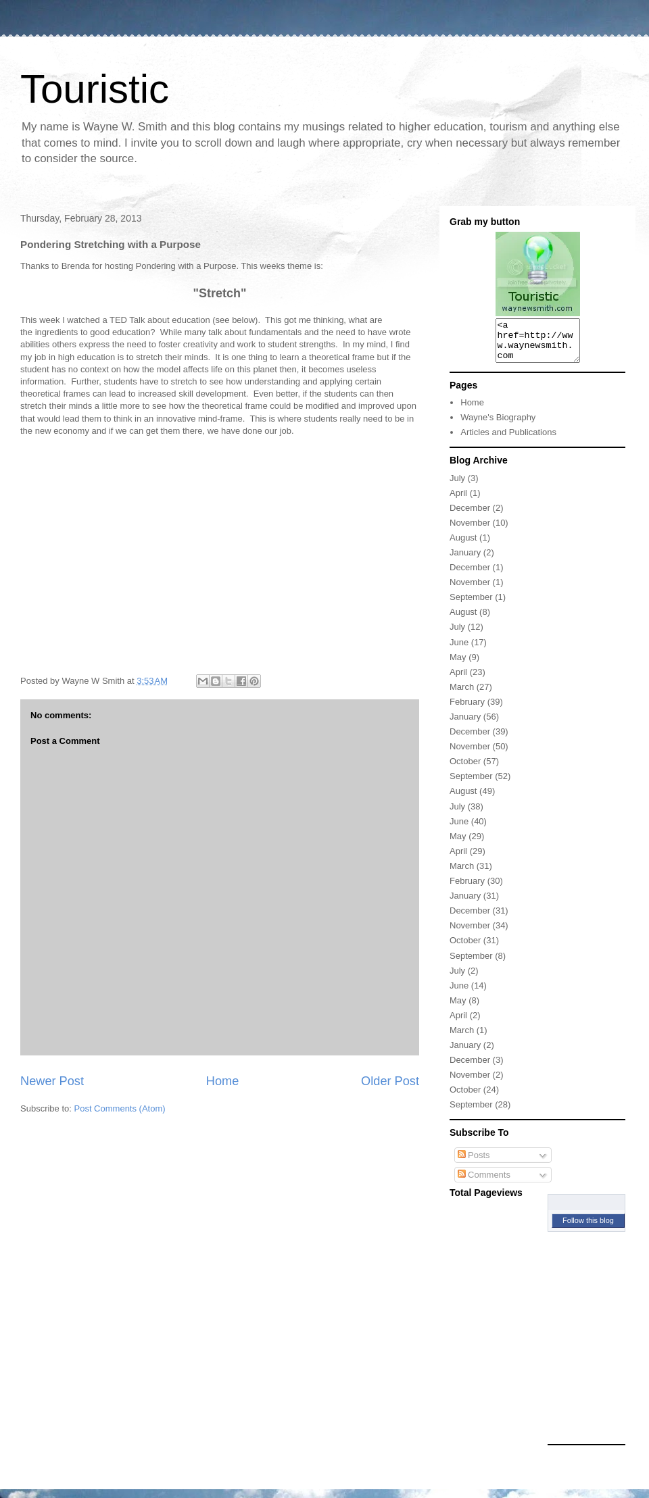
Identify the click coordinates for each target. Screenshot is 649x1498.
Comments (484, 1183)
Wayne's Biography (497, 425)
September (471, 605)
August (463, 546)
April (458, 501)
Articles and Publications (508, 440)
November (470, 531)
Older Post (390, 1081)
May (458, 665)
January (465, 560)
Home (222, 1081)
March (462, 695)
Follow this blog (588, 1228)
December (470, 516)
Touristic (94, 88)
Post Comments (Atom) (120, 1108)
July (457, 486)
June (459, 650)
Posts (474, 1163)
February (467, 710)
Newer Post (52, 1081)
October (465, 769)
